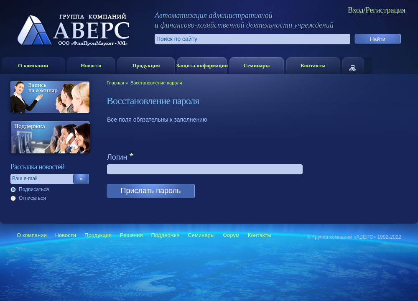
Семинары (256, 65)
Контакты (313, 65)
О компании (33, 65)
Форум (231, 235)
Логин (117, 157)
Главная (115, 82)
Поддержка (165, 235)
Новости (91, 65)
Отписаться (32, 198)
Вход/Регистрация (376, 10)
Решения (131, 235)
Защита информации (202, 65)
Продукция (146, 65)
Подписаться (34, 189)
